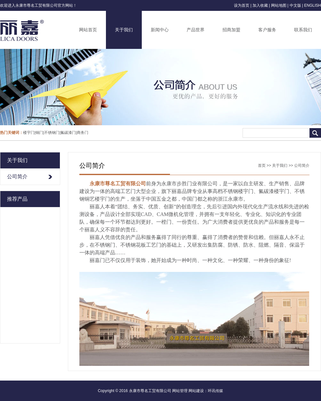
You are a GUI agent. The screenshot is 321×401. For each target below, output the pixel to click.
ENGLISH (312, 5)
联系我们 (303, 29)
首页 (262, 165)
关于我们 (124, 29)
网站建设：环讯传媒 (206, 391)
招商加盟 (231, 29)
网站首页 (88, 29)
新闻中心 (160, 29)
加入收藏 (260, 5)
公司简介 (17, 176)
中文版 (295, 5)
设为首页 (241, 5)
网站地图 (278, 5)
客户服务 (267, 29)
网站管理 (180, 391)
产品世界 (196, 29)
